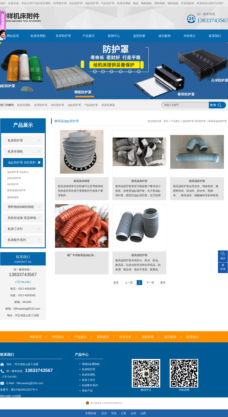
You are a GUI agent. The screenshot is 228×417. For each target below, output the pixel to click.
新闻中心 (114, 35)
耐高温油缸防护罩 (217, 121)
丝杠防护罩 (57, 104)
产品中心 (81, 355)
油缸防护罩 (74, 104)
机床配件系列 (90, 385)
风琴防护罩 (63, 35)
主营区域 (90, 413)
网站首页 (13, 35)
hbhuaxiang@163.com (26, 308)
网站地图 (5, 396)
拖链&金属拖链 (91, 363)
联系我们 (215, 35)
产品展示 (89, 35)
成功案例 (164, 35)
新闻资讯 (103, 336)
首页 (166, 121)
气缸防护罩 (91, 104)
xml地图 (16, 396)
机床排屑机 (38, 35)
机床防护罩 (88, 369)
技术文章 (125, 336)
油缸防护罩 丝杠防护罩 (194, 121)
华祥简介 (190, 35)
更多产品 (87, 390)
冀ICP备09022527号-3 (24, 389)
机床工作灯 (88, 379)
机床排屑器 (108, 104)
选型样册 (139, 35)
